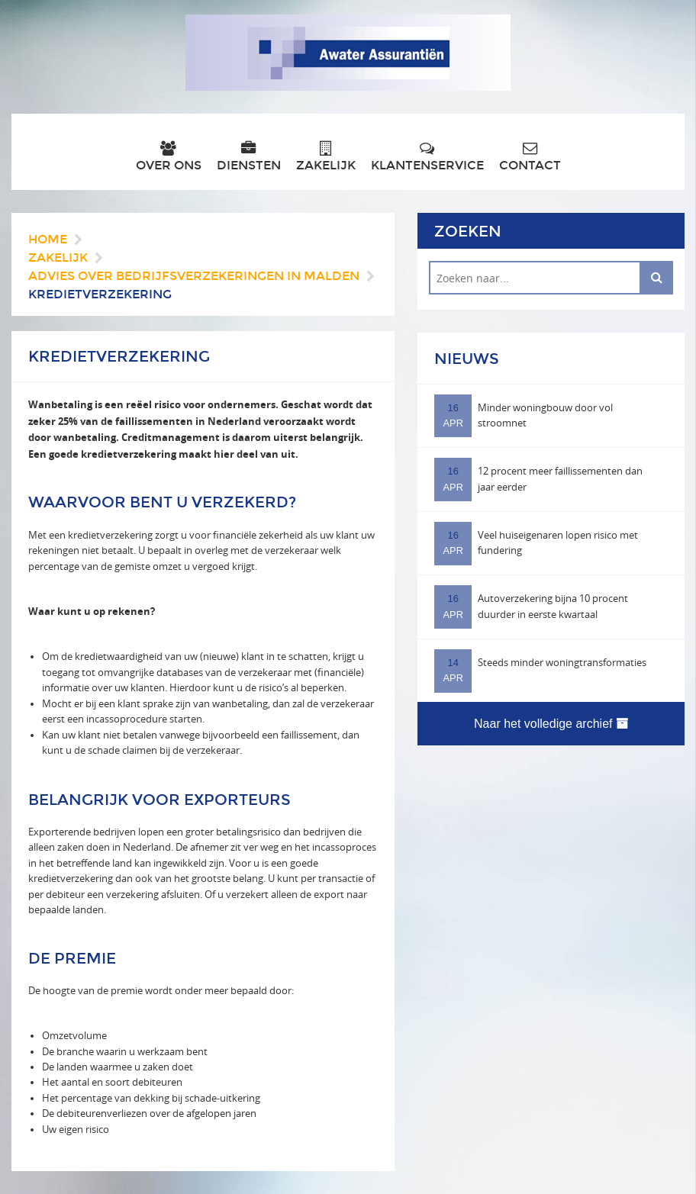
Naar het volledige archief (551, 723)
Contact (530, 156)
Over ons (168, 156)
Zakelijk (326, 156)
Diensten (249, 156)
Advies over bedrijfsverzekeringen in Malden (193, 276)
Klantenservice (427, 156)
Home (47, 239)
